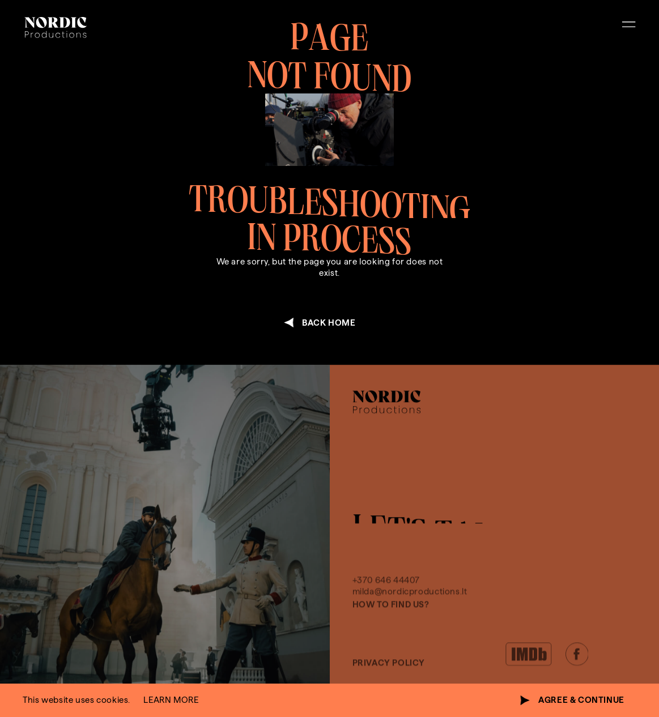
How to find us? (391, 631)
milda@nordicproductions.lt (409, 619)
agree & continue (581, 700)
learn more (170, 700)
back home (329, 322)
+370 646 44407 (386, 607)
